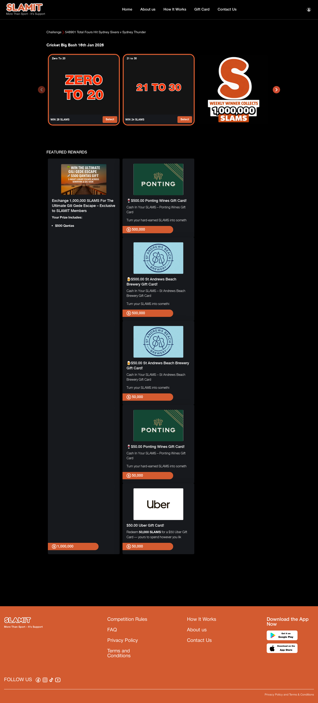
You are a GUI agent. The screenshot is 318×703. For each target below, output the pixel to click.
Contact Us (227, 9)
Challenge (53, 32)
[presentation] (41, 89)
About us (147, 9)
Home (127, 9)
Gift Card (201, 9)
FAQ (112, 630)
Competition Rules (127, 619)
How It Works (174, 9)
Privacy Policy (122, 640)
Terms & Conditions (301, 694)
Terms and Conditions (119, 653)
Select (110, 119)
